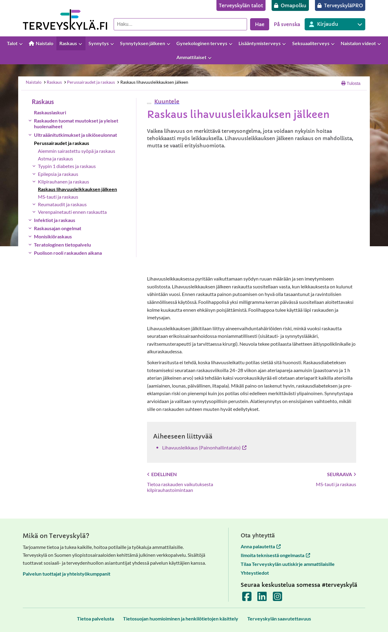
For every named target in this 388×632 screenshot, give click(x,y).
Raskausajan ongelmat (57, 228)
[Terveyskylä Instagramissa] (277, 598)
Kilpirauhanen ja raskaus (63, 181)
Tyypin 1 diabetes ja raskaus (67, 166)
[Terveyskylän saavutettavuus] (279, 618)
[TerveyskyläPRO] (340, 5)
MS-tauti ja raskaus (58, 197)
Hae (259, 24)
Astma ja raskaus (55, 158)
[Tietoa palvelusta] (95, 618)
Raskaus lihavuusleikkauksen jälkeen (152, 82)
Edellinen (162, 474)
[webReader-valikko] (149, 103)
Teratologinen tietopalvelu (62, 244)
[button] (166, 101)
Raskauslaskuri (50, 112)
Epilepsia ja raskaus (58, 174)
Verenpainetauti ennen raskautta (72, 212)
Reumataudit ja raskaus (62, 204)
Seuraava (341, 474)
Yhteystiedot (255, 573)
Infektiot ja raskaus (54, 220)
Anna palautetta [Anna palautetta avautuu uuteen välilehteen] (261, 546)
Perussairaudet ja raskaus (89, 82)
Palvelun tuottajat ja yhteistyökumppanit (66, 574)
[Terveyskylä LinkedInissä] (262, 598)
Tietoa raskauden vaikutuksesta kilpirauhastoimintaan (180, 487)
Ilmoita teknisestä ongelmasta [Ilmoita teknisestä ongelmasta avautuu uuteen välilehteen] (275, 555)
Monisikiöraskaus (53, 236)
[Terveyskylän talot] (241, 5)
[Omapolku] (290, 5)
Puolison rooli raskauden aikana (68, 253)
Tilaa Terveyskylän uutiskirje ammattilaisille (288, 564)
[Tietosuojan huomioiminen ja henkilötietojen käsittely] (180, 618)
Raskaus (52, 82)
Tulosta (350, 83)
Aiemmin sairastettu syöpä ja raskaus (76, 151)
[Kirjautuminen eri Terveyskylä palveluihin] (335, 24)
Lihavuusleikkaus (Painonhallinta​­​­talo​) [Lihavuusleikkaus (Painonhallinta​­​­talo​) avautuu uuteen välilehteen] (204, 447)
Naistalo (34, 82)
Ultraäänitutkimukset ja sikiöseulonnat (75, 135)
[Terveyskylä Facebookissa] (247, 598)
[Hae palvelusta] (180, 24)
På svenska (287, 24)
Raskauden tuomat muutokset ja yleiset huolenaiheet (76, 123)
